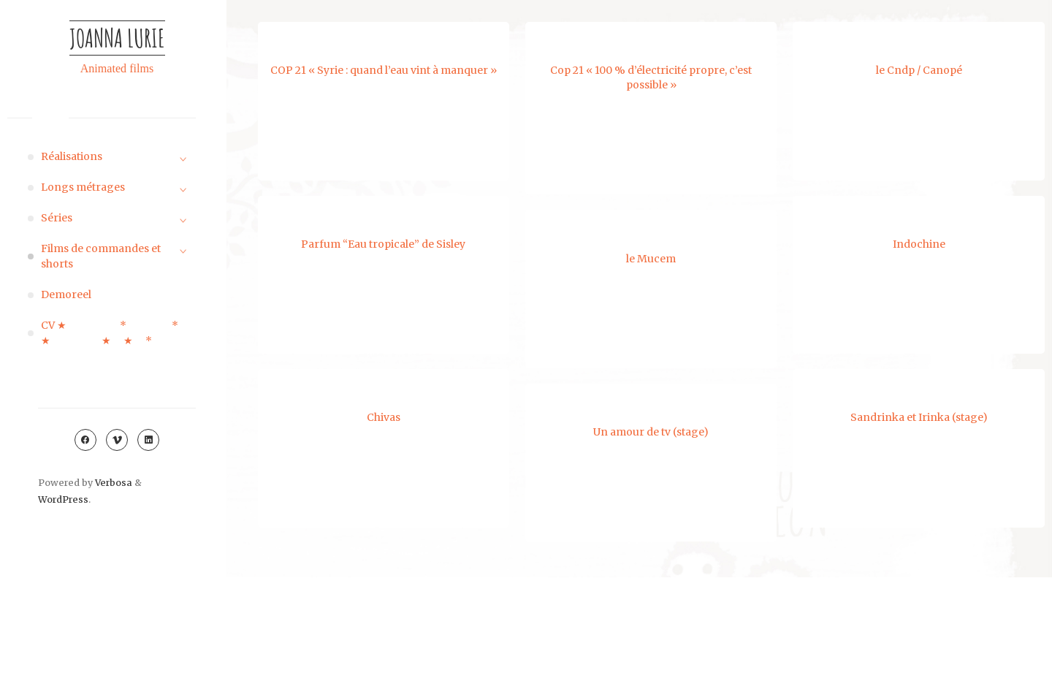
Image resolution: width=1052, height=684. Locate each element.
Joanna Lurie (117, 37)
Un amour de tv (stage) (652, 431)
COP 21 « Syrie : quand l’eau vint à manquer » (383, 70)
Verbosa (112, 482)
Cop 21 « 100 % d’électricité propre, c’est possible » (651, 77)
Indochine (917, 244)
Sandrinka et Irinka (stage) (917, 417)
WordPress (63, 499)
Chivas (383, 417)
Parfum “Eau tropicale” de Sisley (383, 244)
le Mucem (652, 258)
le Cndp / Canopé (919, 70)
